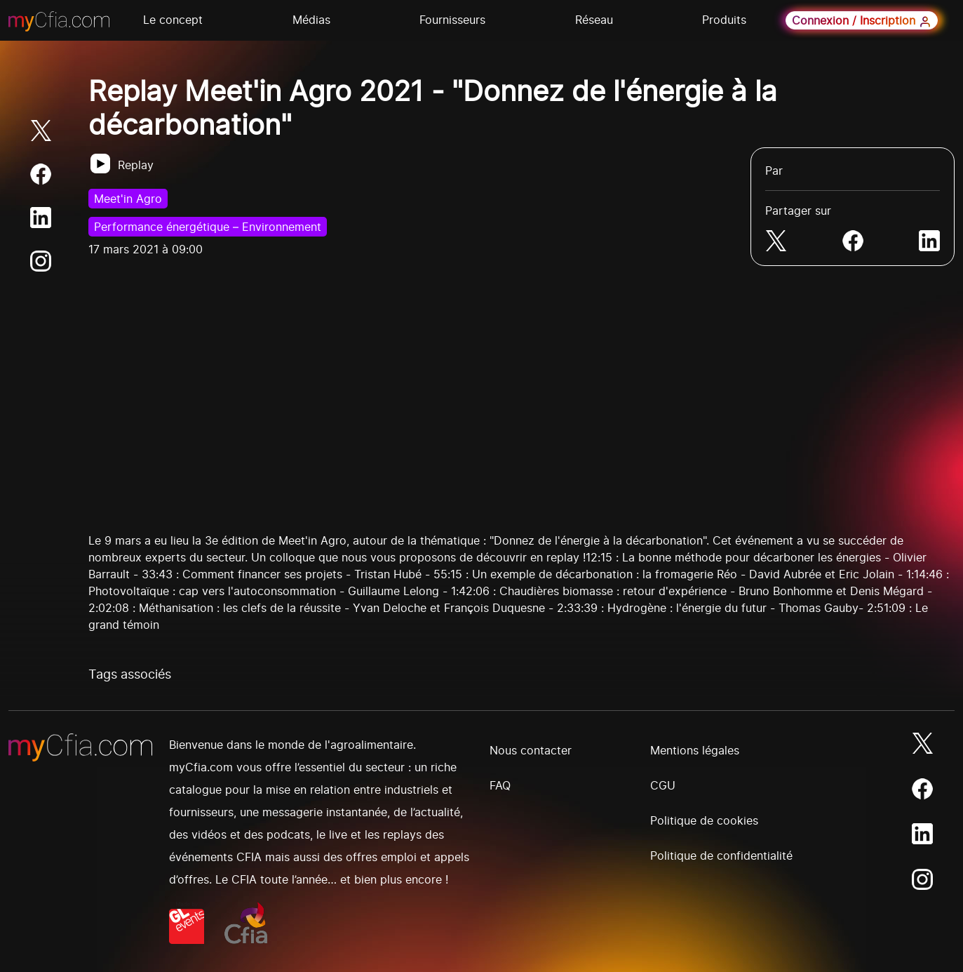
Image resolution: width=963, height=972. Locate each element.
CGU (662, 785)
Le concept (173, 20)
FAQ (500, 785)
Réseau (594, 20)
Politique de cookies (704, 820)
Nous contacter (531, 750)
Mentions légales (694, 750)
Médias (311, 20)
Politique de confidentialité (721, 855)
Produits (724, 20)
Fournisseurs (452, 20)
